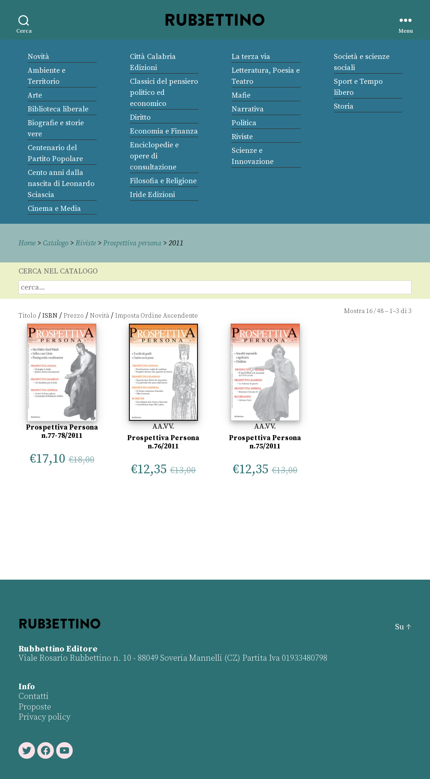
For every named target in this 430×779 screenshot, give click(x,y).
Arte (35, 95)
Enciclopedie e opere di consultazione (154, 156)
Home (27, 243)
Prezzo (74, 316)
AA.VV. (163, 426)
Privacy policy (44, 717)
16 (369, 311)
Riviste (242, 136)
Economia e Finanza (164, 131)
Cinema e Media (54, 208)
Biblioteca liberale (58, 109)
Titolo (27, 316)
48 (380, 311)
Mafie (241, 95)
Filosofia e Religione (163, 181)
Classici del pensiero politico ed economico (164, 92)
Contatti (33, 696)
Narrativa (248, 109)
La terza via (251, 56)
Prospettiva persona (137, 243)
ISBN (50, 316)
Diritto (140, 117)
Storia (344, 106)
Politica (244, 123)
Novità (38, 56)
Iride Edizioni (152, 194)
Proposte (34, 707)
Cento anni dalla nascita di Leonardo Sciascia (61, 183)
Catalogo (57, 243)
